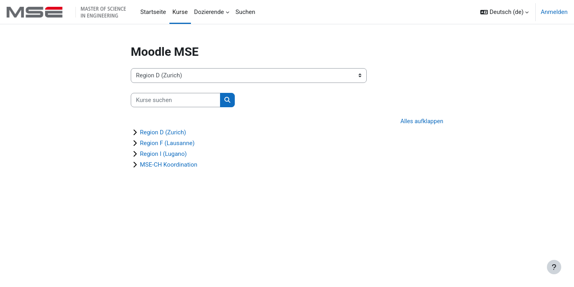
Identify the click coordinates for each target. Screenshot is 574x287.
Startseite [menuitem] (153, 12)
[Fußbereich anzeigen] (554, 267)
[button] (504, 12)
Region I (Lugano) (163, 154)
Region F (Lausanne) (167, 143)
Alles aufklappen (421, 121)
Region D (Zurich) (163, 132)
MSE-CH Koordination (168, 165)
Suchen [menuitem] (246, 12)
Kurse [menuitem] (180, 12)
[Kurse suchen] (175, 100)
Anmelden (554, 12)
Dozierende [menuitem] (209, 12)
